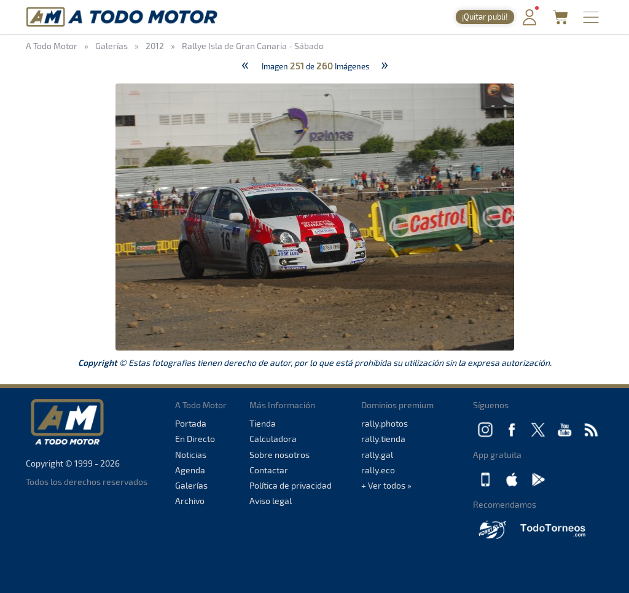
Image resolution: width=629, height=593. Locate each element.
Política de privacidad (290, 485)
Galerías (191, 485)
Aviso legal (270, 500)
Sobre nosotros (279, 454)
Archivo (190, 500)
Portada (190, 423)
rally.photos (384, 423)
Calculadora (273, 438)
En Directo (195, 438)
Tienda (262, 423)
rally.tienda (383, 438)
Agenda (190, 470)
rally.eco (378, 470)
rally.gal (377, 454)
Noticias (190, 454)
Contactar (268, 470)
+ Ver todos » (386, 485)
